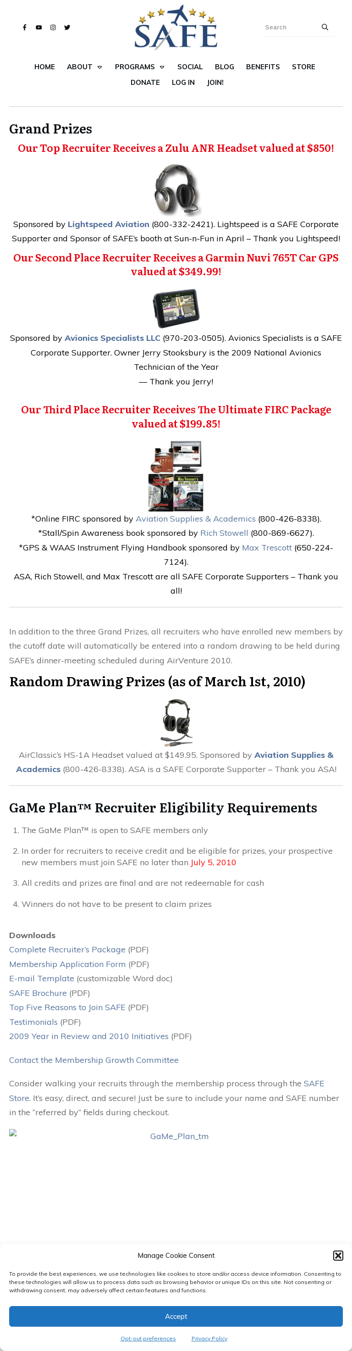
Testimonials (33, 1022)
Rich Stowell (224, 533)
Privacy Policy (209, 1338)
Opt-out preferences (148, 1338)
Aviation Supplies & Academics (196, 518)
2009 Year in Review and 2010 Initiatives (89, 1036)
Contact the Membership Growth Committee (94, 1060)
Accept (176, 1316)
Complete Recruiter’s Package (67, 949)
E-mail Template (41, 978)
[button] (338, 1255)
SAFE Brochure (38, 993)
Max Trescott (267, 547)
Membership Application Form (67, 964)
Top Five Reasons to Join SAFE (67, 1007)
